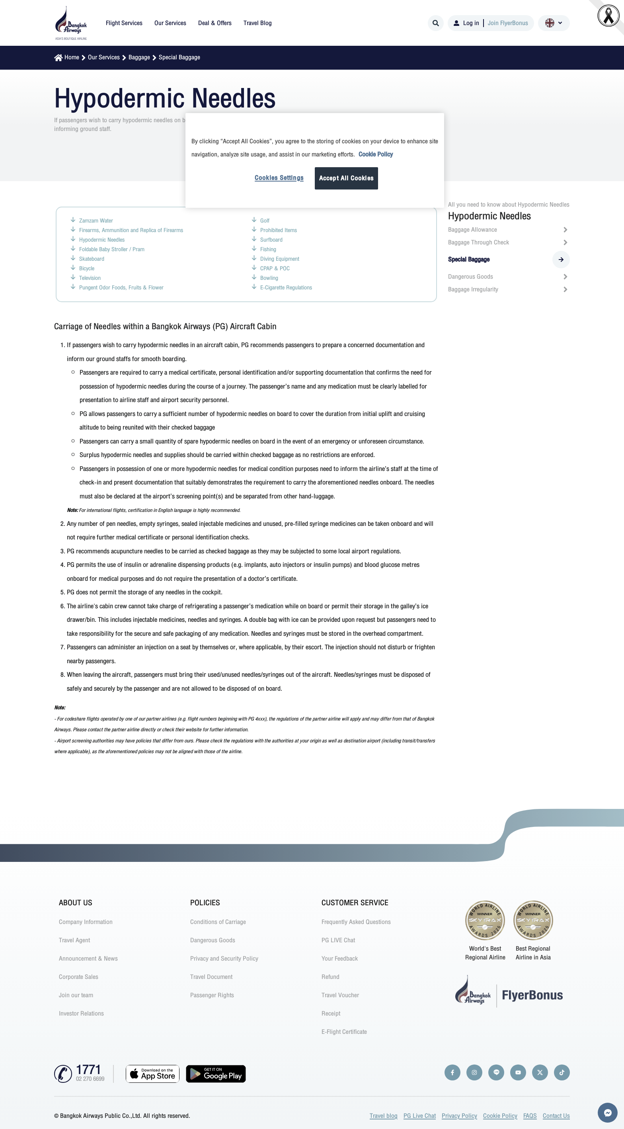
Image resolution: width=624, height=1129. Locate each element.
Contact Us (556, 1115)
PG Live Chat (420, 1115)
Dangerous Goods (509, 276)
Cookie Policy (500, 1115)
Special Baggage (179, 57)
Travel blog (384, 1115)
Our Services (104, 57)
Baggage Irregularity (509, 289)
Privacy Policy (459, 1115)
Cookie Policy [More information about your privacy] (376, 154)
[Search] (436, 23)
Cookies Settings (279, 178)
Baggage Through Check (509, 242)
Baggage (139, 57)
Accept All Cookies (346, 178)
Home (71, 57)
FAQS (530, 1115)
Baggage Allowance (509, 229)
